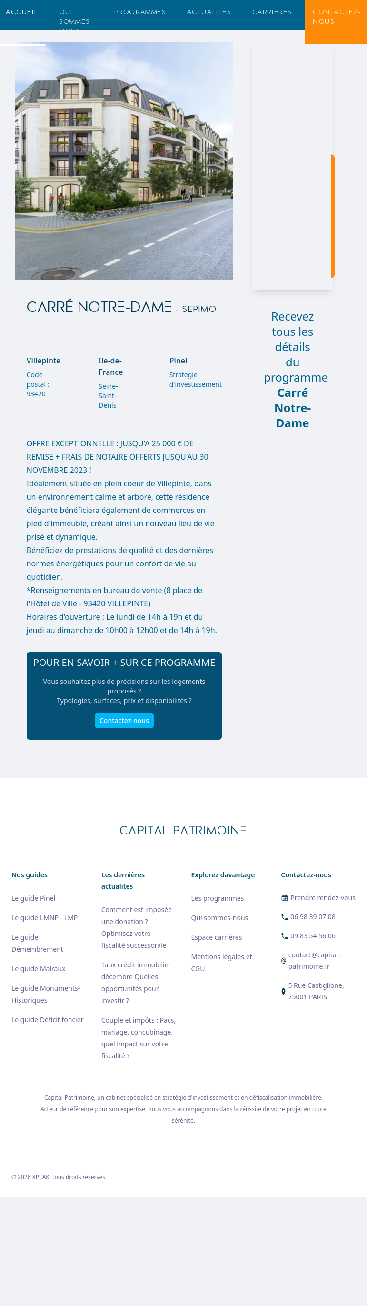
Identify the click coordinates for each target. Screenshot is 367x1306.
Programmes (140, 12)
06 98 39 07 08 (313, 916)
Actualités (209, 12)
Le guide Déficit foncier (47, 1019)
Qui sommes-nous (76, 22)
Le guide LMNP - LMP (44, 917)
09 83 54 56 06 (313, 935)
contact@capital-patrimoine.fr (314, 960)
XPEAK (41, 1177)
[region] (292, 166)
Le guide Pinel (33, 898)
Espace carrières (216, 937)
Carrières (272, 12)
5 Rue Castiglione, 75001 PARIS (316, 991)
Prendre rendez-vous (323, 897)
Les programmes (217, 898)
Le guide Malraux (38, 968)
